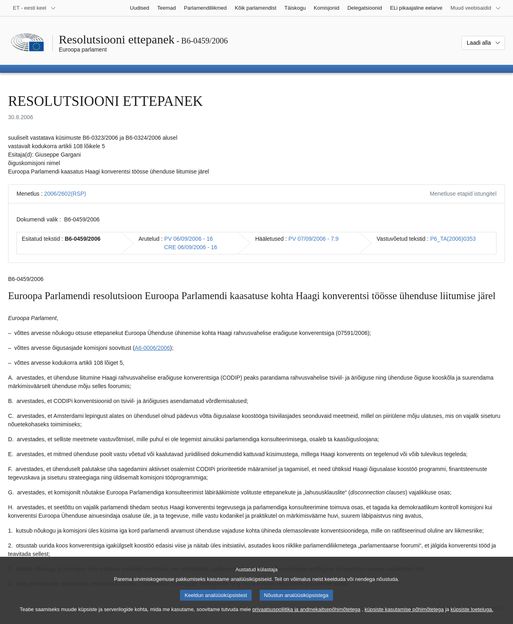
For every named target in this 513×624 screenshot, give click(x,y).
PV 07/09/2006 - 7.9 (313, 239)
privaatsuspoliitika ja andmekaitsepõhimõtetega (306, 617)
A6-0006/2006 (152, 348)
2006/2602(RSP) (65, 193)
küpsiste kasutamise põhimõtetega (404, 617)
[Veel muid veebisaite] (476, 8)
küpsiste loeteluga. (472, 617)
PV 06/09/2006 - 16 (188, 239)
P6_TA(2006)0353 (453, 239)
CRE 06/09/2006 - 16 (190, 247)
